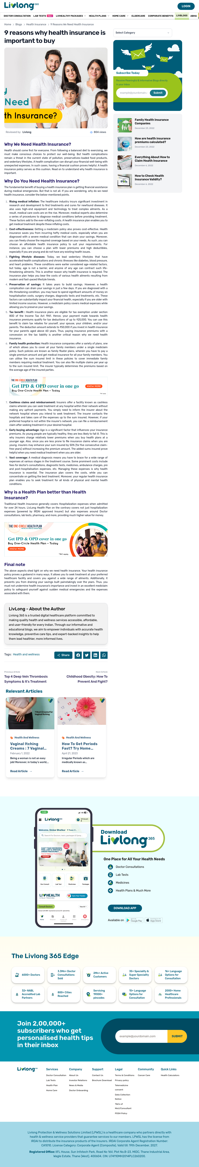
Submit (157, 92)
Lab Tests (43, 15)
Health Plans (99, 15)
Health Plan (52, 1085)
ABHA (193, 15)
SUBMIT (177, 1036)
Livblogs (181, 15)
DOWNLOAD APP (125, 908)
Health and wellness (26, 654)
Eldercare (138, 15)
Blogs (18, 24)
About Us (73, 1075)
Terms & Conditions (124, 1075)
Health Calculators (170, 1075)
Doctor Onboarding (78, 1090)
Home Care (120, 15)
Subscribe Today (128, 73)
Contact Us (97, 1075)
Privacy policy (122, 1080)
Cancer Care (144, 1075)
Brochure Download (102, 1080)
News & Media (76, 1085)
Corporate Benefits (160, 15)
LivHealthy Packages (71, 15)
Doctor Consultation (17, 15)
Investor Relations (78, 1080)
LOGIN (186, 6)
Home (7, 24)
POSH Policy (121, 1113)
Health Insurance (36, 24)
